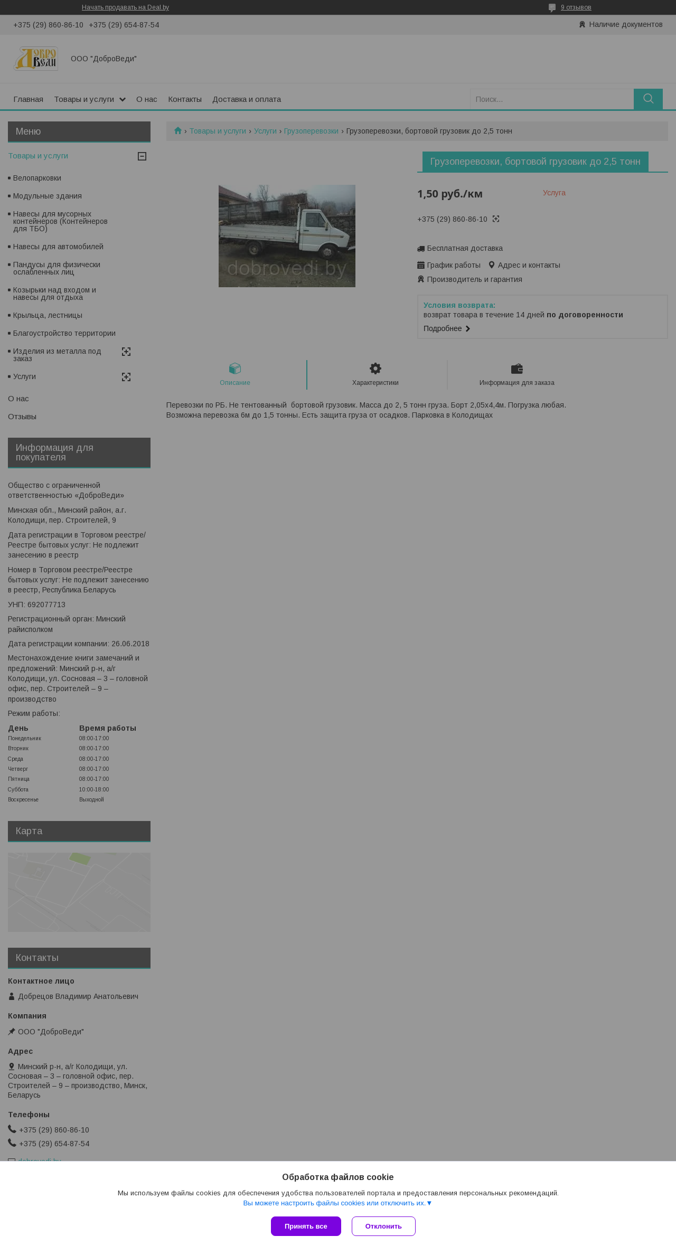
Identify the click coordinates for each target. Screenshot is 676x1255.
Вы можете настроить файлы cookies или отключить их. (334, 1203)
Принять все (306, 1226)
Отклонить (383, 1226)
